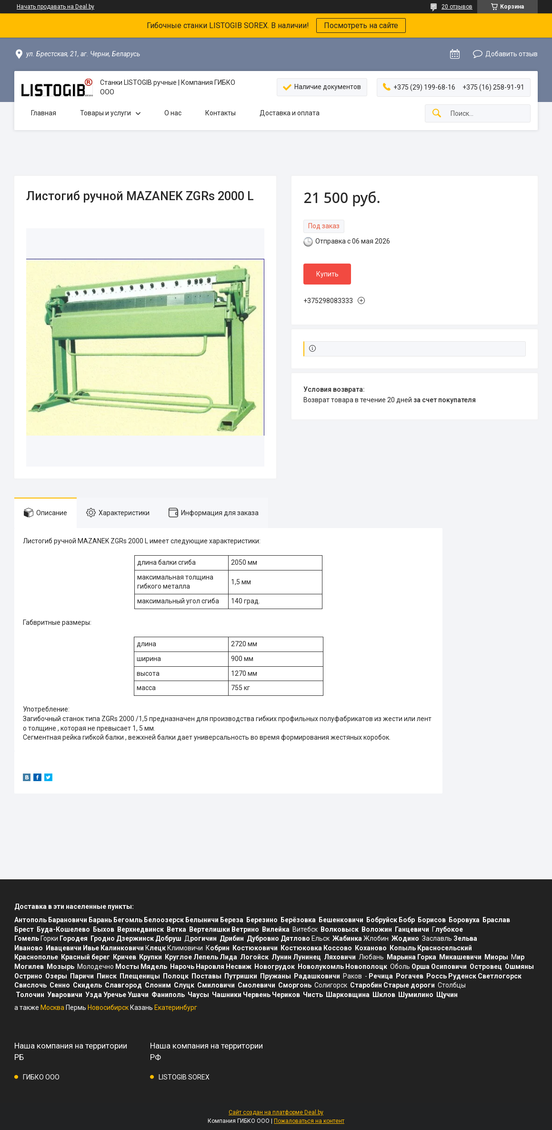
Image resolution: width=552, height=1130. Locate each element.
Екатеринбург (175, 1007)
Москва (52, 1007)
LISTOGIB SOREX (184, 1077)
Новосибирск (108, 1007)
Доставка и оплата (290, 113)
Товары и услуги (105, 113)
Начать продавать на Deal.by (55, 6)
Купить (327, 274)
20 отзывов (457, 6)
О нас (172, 113)
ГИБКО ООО (41, 1077)
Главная (43, 113)
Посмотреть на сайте (361, 25)
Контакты (220, 113)
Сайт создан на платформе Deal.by (276, 1112)
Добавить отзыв (511, 54)
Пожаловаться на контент (309, 1121)
